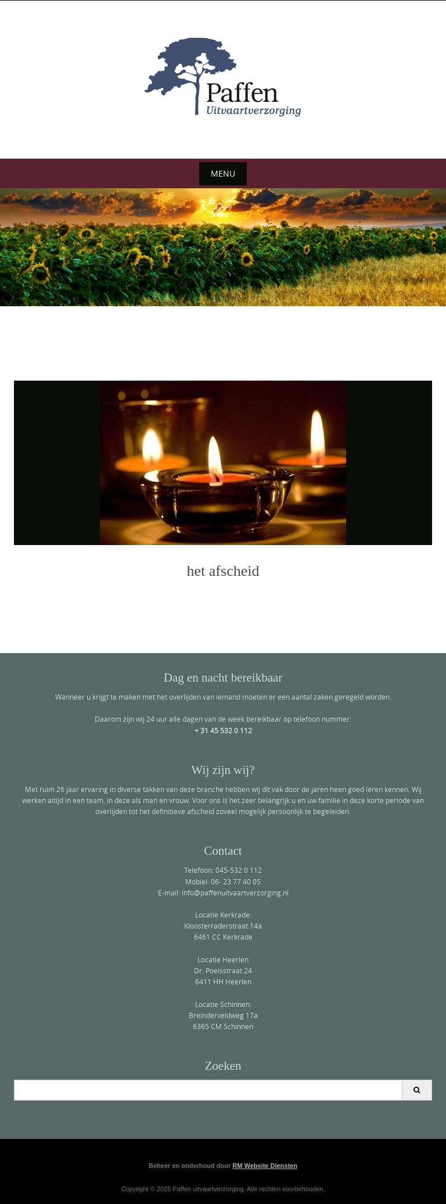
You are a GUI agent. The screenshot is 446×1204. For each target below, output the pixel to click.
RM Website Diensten (264, 1165)
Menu (223, 173)
